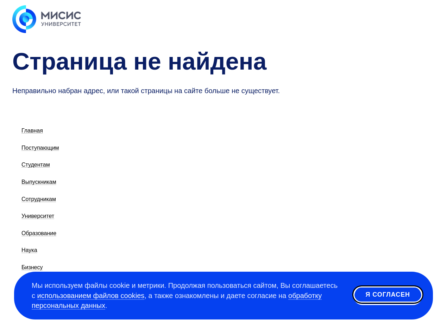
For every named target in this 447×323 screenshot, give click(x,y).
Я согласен (388, 294)
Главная (32, 131)
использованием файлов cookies (91, 295)
